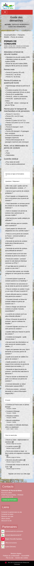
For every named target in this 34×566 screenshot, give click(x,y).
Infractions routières (12, 416)
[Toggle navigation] (5, 12)
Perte (8, 153)
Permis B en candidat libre (14, 94)
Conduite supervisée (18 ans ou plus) (18, 92)
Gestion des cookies (21, 558)
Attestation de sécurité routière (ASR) (18, 57)
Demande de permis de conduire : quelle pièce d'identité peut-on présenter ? (16, 243)
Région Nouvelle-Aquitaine (11, 539)
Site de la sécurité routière (15, 460)
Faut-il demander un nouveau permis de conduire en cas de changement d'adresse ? (17, 206)
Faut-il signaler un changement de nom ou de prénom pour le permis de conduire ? (16, 198)
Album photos (5, 518)
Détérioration (10, 155)
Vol (7, 151)
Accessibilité (25, 555)
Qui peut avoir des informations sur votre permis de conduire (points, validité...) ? (16, 344)
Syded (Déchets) (8, 546)
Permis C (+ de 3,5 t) (12, 114)
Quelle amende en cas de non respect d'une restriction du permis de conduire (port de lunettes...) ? (17, 364)
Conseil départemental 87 (11, 535)
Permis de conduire (17, 37)
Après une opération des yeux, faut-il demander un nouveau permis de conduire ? (17, 352)
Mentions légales (16, 553)
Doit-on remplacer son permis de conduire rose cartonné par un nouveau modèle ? (16, 213)
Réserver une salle (7, 516)
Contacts (7, 486)
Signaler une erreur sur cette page (19, 474)
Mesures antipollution (13, 420)
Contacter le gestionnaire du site (11, 512)
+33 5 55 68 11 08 (7, 497)
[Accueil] (8, 5)
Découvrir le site (6, 520)
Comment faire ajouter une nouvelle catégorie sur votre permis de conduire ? (17, 273)
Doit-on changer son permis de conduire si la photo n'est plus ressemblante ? (15, 309)
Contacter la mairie (7, 514)
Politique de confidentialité (11, 555)
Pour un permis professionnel (15, 164)
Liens (5, 507)
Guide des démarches (17, 26)
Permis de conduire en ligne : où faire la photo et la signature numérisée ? (17, 453)
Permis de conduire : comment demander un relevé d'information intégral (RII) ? (15, 391)
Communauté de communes (12, 531)
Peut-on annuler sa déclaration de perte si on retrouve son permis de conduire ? (16, 379)
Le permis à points (13, 446)
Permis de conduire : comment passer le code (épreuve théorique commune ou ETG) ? (16, 261)
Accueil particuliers (10, 35)
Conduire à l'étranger (13, 411)
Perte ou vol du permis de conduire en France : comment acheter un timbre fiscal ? (16, 236)
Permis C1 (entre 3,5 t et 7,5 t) (15, 120)
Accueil (8, 24)
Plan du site (9, 558)
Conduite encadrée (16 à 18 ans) (16, 90)
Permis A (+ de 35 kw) (13, 77)
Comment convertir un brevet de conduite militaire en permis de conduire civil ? (16, 301)
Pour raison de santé (12, 162)
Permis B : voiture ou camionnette (17, 96)
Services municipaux (20, 24)
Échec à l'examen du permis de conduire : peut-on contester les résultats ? (15, 321)
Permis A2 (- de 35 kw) (13, 74)
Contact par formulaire (9, 500)
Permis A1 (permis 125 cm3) (15, 72)
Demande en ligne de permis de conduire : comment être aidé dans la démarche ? (17, 371)
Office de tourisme (9, 542)
